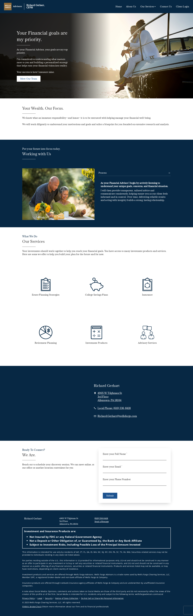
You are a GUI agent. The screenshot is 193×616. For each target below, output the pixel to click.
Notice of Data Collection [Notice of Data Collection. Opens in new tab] (66, 598)
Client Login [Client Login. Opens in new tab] (182, 6)
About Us (131, 6)
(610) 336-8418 (101, 518)
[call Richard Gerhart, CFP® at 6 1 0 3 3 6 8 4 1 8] (114, 408)
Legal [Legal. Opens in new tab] (39, 598)
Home (119, 6)
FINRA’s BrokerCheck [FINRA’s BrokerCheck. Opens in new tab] (31, 606)
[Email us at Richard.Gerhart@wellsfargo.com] (117, 416)
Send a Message (101, 521)
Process (103, 172)
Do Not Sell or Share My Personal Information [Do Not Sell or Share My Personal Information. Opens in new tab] (102, 598)
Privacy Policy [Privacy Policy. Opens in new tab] (28, 598)
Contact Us (166, 6)
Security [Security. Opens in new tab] (49, 598)
